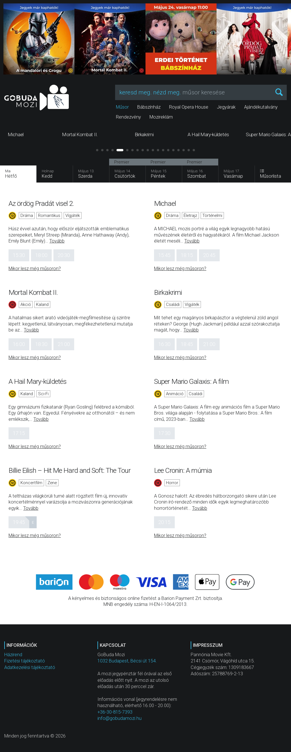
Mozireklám (161, 117)
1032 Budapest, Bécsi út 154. (127, 661)
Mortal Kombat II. (33, 292)
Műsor (122, 107)
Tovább (57, 241)
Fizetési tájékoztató (24, 661)
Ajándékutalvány (261, 107)
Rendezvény (128, 117)
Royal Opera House (188, 107)
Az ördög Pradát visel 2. (41, 203)
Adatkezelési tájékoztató (29, 667)
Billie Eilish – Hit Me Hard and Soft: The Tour (69, 470)
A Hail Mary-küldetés (37, 381)
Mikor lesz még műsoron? (35, 268)
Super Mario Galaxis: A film (191, 381)
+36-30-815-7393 (114, 712)
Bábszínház (149, 107)
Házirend (13, 654)
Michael (165, 203)
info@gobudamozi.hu (119, 718)
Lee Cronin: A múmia (183, 470)
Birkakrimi (168, 292)
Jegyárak (226, 107)
